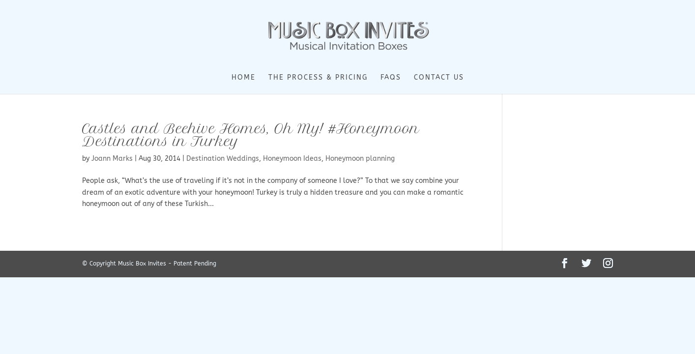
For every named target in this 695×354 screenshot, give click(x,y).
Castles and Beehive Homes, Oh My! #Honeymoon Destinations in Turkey (250, 134)
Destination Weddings (222, 158)
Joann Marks (112, 158)
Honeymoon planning (360, 158)
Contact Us (439, 78)
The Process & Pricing (318, 78)
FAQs (390, 78)
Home (244, 78)
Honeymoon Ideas (292, 158)
